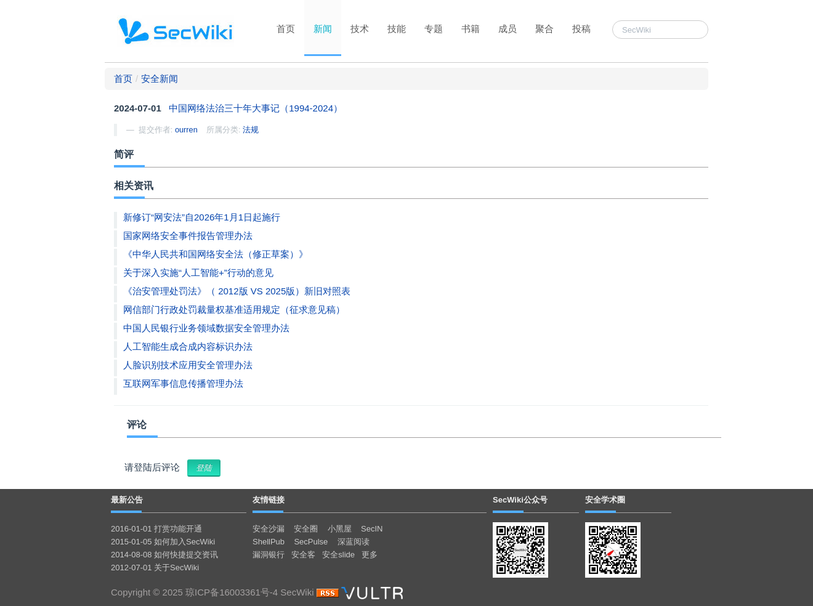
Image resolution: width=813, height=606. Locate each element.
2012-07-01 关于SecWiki (155, 567)
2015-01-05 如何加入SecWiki (163, 541)
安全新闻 (159, 78)
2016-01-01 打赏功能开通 (156, 528)
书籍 (470, 28)
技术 (359, 28)
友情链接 (269, 499)
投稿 (581, 28)
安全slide (338, 554)
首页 (286, 28)
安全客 (303, 554)
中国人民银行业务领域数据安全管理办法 (206, 328)
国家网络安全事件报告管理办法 (188, 235)
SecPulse (311, 541)
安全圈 (306, 528)
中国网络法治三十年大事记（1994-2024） (255, 108)
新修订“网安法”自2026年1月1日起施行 (201, 217)
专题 (433, 28)
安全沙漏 (269, 528)
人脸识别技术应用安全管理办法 (188, 365)
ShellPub (269, 541)
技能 (396, 28)
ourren (186, 129)
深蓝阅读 (354, 541)
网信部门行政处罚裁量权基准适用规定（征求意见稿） (234, 309)
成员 (507, 28)
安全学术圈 (605, 499)
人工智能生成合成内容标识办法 (188, 346)
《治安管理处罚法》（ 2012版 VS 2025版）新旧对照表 (236, 291)
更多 (370, 554)
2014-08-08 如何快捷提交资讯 (164, 554)
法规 (251, 129)
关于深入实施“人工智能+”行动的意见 (198, 272)
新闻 (322, 28)
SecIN (371, 528)
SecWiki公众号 (520, 499)
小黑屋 (340, 528)
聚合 (544, 28)
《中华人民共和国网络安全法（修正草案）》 (215, 254)
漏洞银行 (269, 554)
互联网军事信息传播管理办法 (183, 383)
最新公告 (127, 499)
